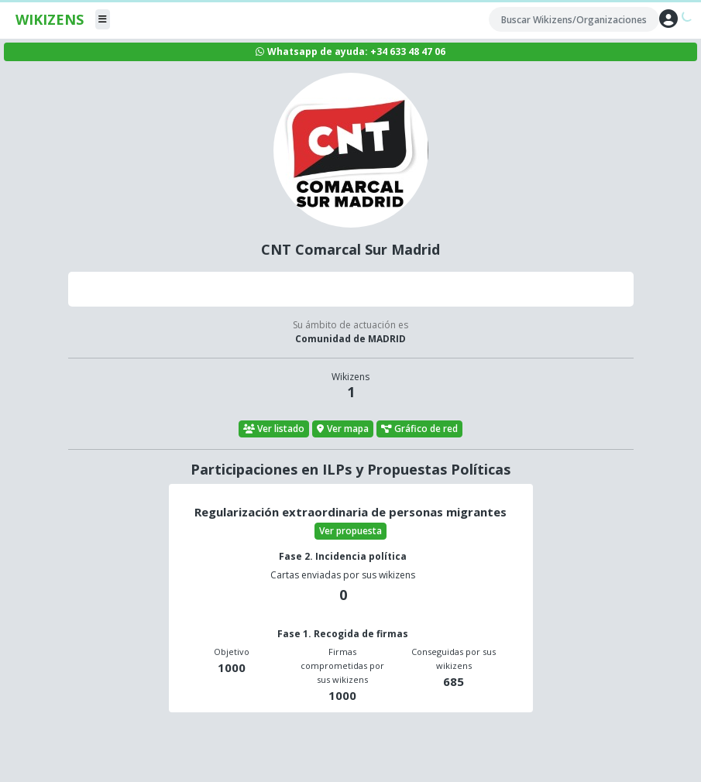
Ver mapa (343, 428)
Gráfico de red (420, 428)
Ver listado (274, 428)
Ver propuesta (350, 530)
